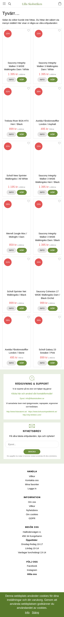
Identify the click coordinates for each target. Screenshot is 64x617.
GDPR (32, 518)
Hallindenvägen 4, (32, 532)
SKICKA (32, 452)
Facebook (32, 566)
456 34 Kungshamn (32, 536)
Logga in (32, 488)
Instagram (32, 570)
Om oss (32, 502)
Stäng (35, 612)
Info (11, 80)
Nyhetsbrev (32, 510)
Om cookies (32, 514)
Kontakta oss (32, 480)
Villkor (32, 476)
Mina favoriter (32, 484)
